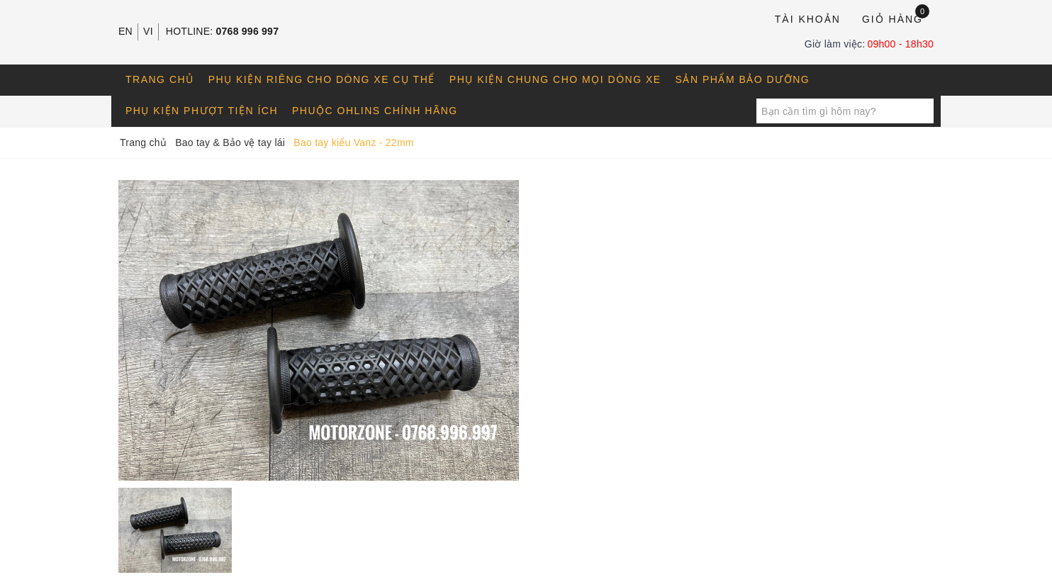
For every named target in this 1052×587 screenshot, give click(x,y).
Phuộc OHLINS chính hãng (375, 110)
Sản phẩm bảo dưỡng (743, 79)
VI (148, 31)
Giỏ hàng (895, 18)
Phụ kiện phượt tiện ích (201, 110)
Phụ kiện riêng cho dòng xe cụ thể (321, 79)
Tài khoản (808, 19)
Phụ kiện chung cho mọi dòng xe (555, 79)
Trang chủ (159, 79)
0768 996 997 (247, 31)
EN (125, 31)
